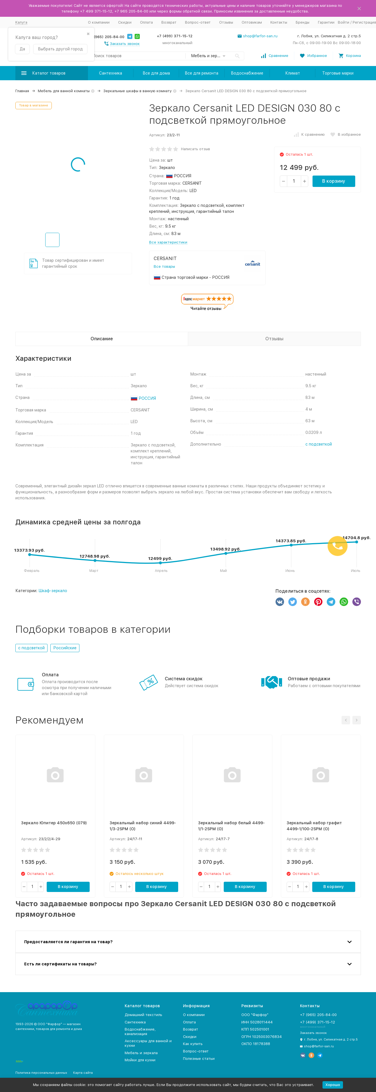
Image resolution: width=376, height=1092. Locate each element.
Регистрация (364, 22)
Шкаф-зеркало (52, 590)
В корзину (333, 181)
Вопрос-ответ (198, 22)
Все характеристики (168, 242)
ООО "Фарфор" (254, 1015)
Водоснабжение (247, 73)
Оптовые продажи (309, 678)
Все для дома (156, 73)
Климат (292, 73)
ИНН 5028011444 (257, 1022)
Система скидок (184, 678)
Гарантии (326, 22)
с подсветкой (318, 444)
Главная (22, 91)
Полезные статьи (199, 1058)
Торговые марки (338, 73)
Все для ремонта (201, 73)
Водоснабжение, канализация (140, 1031)
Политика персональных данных (41, 1073)
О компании (99, 22)
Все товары (164, 266)
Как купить (193, 1044)
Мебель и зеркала (141, 1053)
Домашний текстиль (143, 1015)
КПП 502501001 (255, 1029)
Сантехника (110, 73)
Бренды (302, 22)
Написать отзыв (195, 149)
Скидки (125, 22)
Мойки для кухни (140, 1060)
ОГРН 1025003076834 (261, 1037)
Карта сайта (83, 1073)
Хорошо (332, 1085)
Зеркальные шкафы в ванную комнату (137, 91)
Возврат (168, 22)
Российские (65, 648)
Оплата (146, 22)
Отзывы (226, 22)
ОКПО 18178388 (255, 1044)
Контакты (278, 22)
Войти (343, 22)
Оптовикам (252, 22)
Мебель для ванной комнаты (64, 91)
